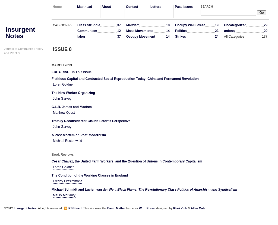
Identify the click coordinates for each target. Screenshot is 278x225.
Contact (132, 7)
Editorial (60, 72)
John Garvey (62, 98)
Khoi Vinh (180, 208)
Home (57, 7)
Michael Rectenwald (67, 141)
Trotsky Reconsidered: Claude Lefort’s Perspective (91, 121)
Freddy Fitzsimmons (67, 181)
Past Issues (184, 7)
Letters (155, 7)
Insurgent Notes (25, 208)
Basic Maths (116, 208)
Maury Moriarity (64, 195)
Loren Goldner (63, 84)
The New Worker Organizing (73, 93)
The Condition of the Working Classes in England (90, 175)
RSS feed (74, 208)
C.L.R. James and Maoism (72, 107)
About (106, 7)
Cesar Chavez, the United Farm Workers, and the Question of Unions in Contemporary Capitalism (127, 161)
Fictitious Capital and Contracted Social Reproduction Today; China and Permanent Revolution (125, 79)
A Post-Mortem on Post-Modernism (79, 135)
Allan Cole (198, 208)
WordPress (147, 208)
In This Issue (81, 72)
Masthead (84, 7)
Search (207, 6)
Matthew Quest (64, 113)
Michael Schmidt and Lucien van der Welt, (144, 189)
